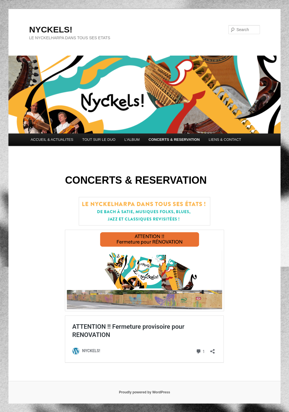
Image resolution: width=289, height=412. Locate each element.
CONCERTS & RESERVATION (174, 139)
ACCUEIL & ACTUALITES (51, 139)
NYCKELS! (50, 29)
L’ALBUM (132, 139)
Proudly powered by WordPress (144, 392)
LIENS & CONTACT (225, 139)
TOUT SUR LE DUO (98, 139)
